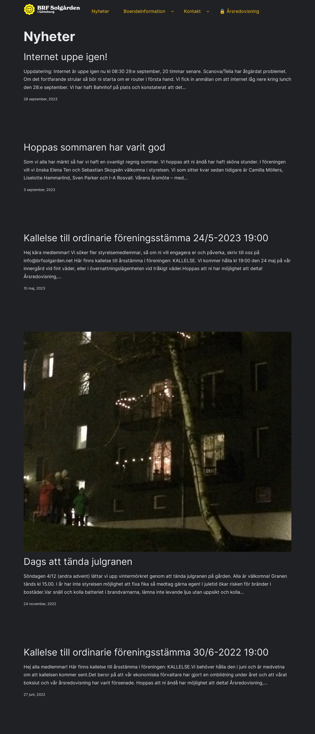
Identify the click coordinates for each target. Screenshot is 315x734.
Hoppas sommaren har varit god (94, 147)
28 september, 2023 (40, 99)
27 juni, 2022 (34, 694)
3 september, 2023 (39, 190)
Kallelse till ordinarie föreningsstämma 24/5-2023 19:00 (146, 238)
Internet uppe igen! (65, 57)
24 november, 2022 (40, 604)
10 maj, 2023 (34, 288)
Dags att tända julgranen (78, 562)
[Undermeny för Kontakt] (207, 11)
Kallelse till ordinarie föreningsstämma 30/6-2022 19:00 (146, 652)
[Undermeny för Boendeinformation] (172, 11)
